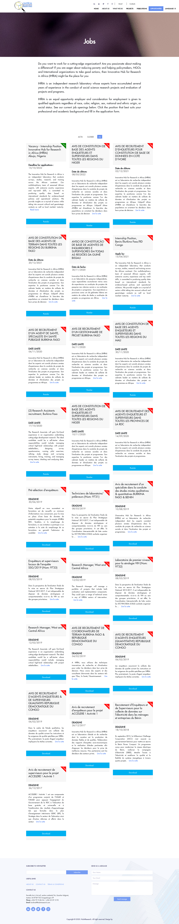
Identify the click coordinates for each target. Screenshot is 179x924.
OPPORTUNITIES (156, 8)
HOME (96, 8)
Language (169, 8)
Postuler (46, 221)
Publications (142, 8)
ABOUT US (105, 8)
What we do (118, 8)
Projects (129, 8)
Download (133, 543)
